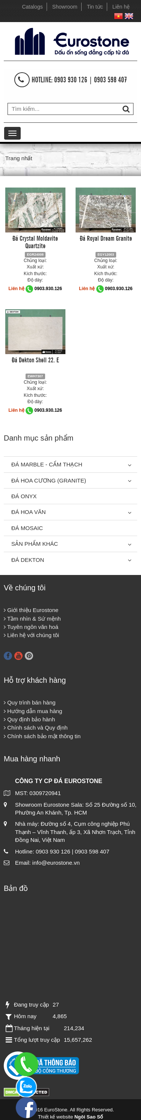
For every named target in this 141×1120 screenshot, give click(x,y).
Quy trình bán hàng (30, 702)
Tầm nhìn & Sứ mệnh (32, 618)
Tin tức (95, 7)
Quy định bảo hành (29, 719)
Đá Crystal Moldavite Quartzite (35, 241)
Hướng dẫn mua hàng (33, 711)
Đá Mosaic (27, 528)
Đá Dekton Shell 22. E (35, 359)
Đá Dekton (27, 560)
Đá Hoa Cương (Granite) (48, 480)
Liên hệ (121, 7)
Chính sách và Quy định (36, 727)
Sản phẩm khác (34, 544)
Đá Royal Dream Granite (106, 237)
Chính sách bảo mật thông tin (42, 736)
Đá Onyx (24, 496)
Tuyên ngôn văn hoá (31, 627)
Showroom (64, 7)
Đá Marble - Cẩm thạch (46, 464)
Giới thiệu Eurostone (31, 610)
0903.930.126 (48, 288)
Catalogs (32, 7)
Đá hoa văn (28, 512)
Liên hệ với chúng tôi (31, 635)
